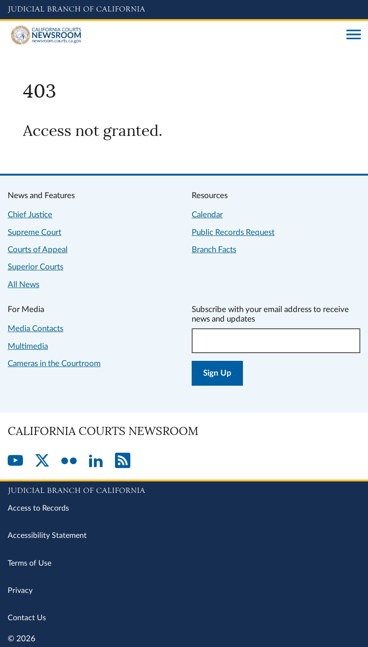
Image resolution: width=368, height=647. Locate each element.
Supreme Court (34, 232)
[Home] (173, 35)
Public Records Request (233, 232)
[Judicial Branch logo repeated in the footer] (184, 489)
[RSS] (122, 461)
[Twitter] (42, 461)
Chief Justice (30, 215)
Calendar (207, 215)
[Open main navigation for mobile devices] (353, 35)
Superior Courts (35, 267)
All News (23, 284)
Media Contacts (35, 328)
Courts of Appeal (38, 249)
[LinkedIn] (96, 461)
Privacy (20, 590)
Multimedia (28, 346)
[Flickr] (69, 461)
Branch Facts (214, 249)
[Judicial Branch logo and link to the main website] (184, 9)
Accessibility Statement (47, 535)
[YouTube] (15, 461)
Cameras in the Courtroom (54, 363)
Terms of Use (29, 563)
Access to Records (38, 508)
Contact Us (27, 618)
